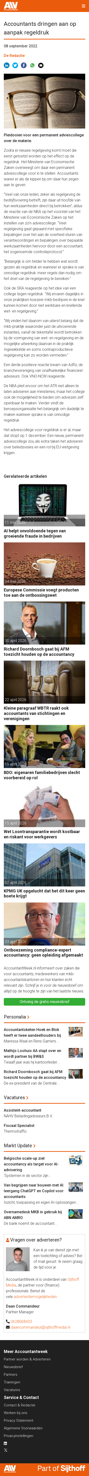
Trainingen (12, 1382)
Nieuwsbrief (13, 1367)
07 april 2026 (15, 882)
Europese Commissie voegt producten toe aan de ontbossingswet (41, 592)
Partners (10, 1374)
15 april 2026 (15, 764)
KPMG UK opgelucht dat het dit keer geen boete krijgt (44, 893)
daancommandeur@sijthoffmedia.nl (40, 1327)
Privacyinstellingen (18, 1436)
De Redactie (14, 55)
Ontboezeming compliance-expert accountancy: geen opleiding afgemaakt (43, 952)
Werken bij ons (15, 1413)
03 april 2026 (15, 941)
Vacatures (14, 1097)
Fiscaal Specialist (19, 1125)
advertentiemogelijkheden (35, 1296)
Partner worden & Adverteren (27, 1359)
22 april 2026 (15, 699)
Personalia (15, 1017)
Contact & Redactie (19, 1405)
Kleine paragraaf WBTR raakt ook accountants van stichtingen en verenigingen (36, 713)
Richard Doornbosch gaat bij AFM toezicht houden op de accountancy (39, 651)
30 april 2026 (15, 640)
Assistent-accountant (22, 1110)
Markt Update (18, 1145)
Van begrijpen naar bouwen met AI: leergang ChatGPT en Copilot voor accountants (34, 1191)
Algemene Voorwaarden (23, 1428)
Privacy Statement (18, 1420)
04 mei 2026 (15, 581)
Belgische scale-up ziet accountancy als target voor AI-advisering (31, 1164)
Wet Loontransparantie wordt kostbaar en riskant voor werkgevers (42, 834)
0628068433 (21, 1321)
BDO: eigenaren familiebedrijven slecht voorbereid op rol (42, 775)
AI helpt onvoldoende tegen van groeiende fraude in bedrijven (35, 533)
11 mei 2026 (15, 522)
